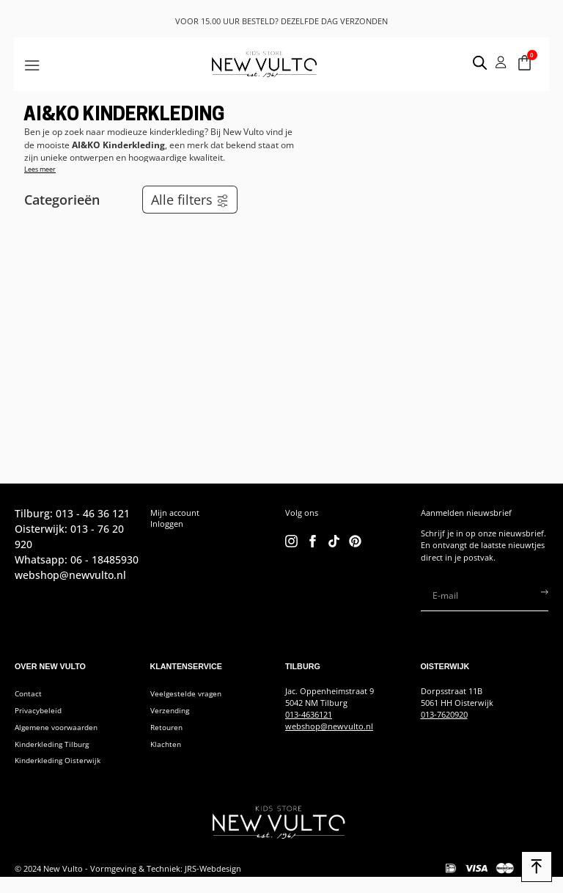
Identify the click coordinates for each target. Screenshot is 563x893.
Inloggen (166, 524)
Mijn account (174, 513)
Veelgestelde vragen (188, 693)
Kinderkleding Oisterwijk (62, 762)
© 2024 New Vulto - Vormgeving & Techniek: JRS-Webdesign (128, 869)
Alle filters (190, 199)
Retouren (168, 727)
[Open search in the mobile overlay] (473, 62)
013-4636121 (308, 715)
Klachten (166, 745)
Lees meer (40, 169)
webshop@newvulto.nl (329, 726)
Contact (29, 693)
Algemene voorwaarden (60, 727)
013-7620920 (444, 715)
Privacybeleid (40, 710)
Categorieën (62, 199)
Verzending (172, 710)
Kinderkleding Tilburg (56, 745)
